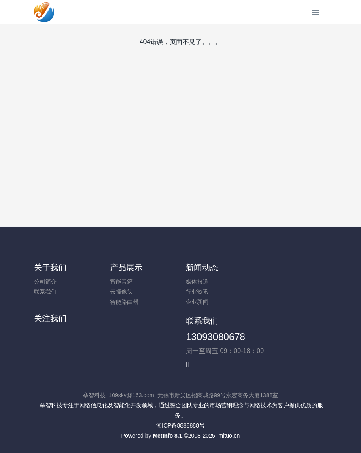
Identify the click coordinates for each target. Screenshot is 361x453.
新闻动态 (202, 267)
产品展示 (126, 267)
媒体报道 (197, 281)
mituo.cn (229, 435)
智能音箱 (121, 281)
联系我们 (45, 291)
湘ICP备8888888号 (180, 425)
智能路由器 (124, 301)
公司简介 (45, 281)
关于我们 (50, 267)
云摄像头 (121, 291)
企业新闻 (197, 301)
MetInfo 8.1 (167, 435)
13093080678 (215, 336)
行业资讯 (197, 291)
